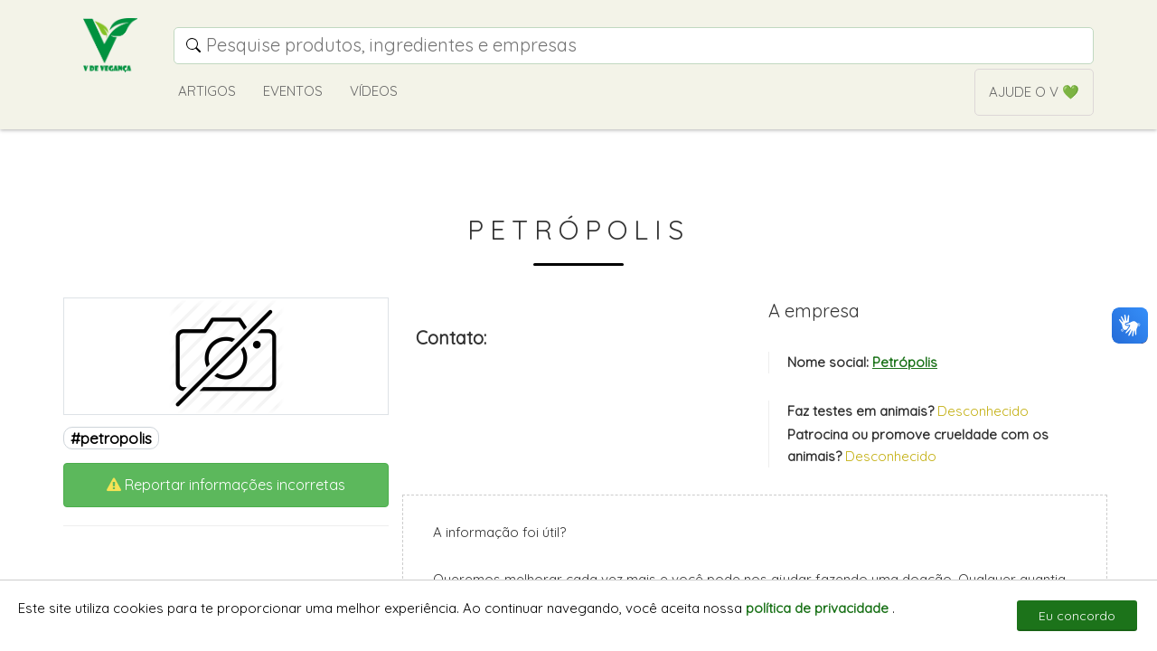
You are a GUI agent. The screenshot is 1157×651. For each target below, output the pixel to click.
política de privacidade (819, 608)
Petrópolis (904, 362)
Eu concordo (1077, 616)
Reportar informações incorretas (226, 485)
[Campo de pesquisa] (634, 45)
